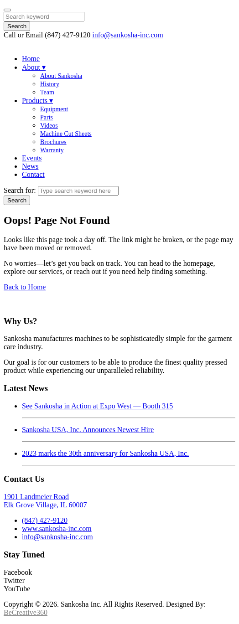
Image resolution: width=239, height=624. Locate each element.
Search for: (20, 190)
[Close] (7, 10)
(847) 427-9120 (45, 520)
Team (47, 92)
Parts (46, 117)
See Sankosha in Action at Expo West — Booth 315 (97, 406)
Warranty (52, 150)
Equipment (54, 109)
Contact (33, 174)
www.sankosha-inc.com (57, 528)
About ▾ (34, 67)
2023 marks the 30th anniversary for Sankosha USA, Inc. (105, 453)
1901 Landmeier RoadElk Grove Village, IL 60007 (45, 501)
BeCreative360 (25, 612)
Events (32, 158)
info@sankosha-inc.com (127, 35)
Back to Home (25, 287)
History (49, 84)
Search (16, 26)
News (30, 166)
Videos (49, 125)
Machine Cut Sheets (66, 133)
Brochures (53, 142)
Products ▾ (37, 100)
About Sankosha (61, 75)
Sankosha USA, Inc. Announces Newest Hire (88, 429)
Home (31, 58)
